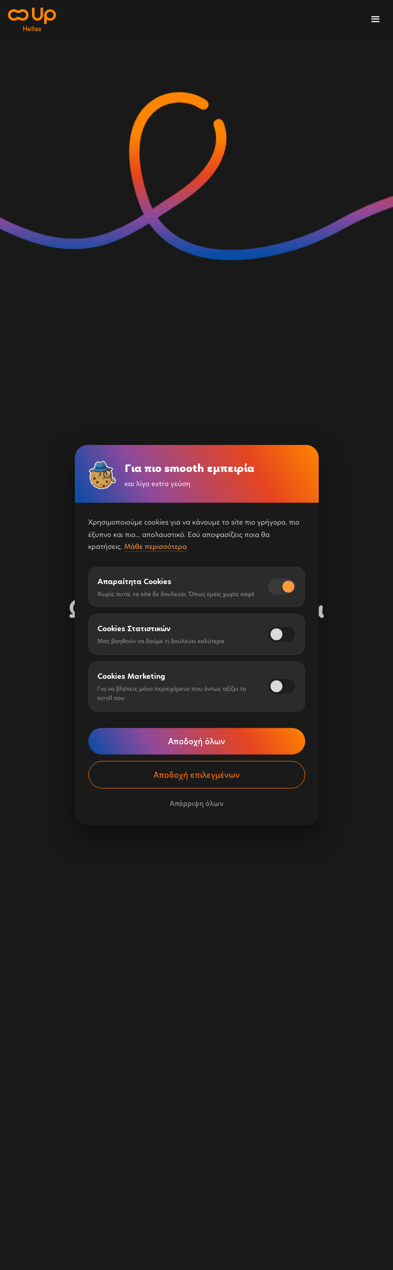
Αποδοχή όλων (196, 741)
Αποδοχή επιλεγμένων (196, 774)
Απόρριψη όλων (196, 803)
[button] (375, 19)
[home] (32, 19)
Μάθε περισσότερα (155, 546)
